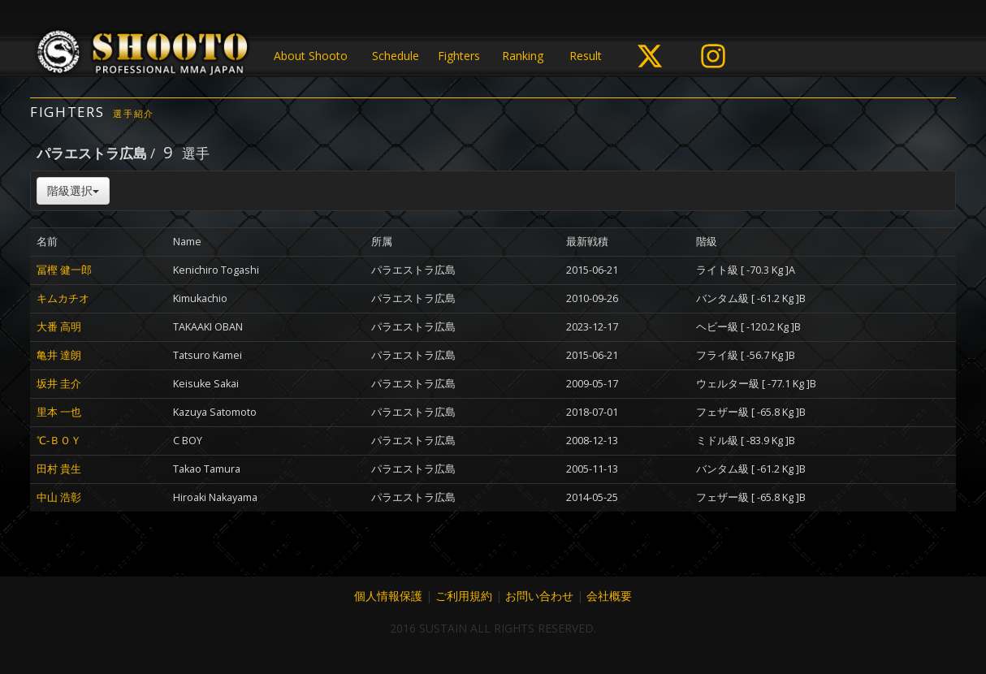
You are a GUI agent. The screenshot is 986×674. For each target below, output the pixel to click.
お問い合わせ (539, 595)
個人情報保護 (388, 595)
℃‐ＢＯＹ (59, 440)
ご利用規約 (463, 595)
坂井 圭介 (59, 384)
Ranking (522, 55)
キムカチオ (63, 298)
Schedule (395, 55)
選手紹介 (133, 113)
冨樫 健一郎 (64, 270)
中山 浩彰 (59, 497)
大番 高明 (59, 327)
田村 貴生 (59, 469)
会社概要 (609, 595)
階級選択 (73, 190)
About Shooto (311, 55)
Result (585, 55)
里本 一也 (59, 412)
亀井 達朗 (59, 355)
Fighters (459, 55)
